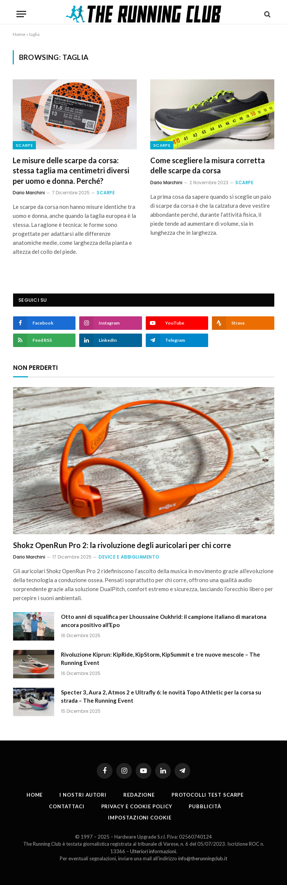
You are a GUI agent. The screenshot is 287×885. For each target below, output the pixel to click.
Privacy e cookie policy (136, 806)
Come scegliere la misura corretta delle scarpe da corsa (207, 165)
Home (19, 34)
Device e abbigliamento (129, 557)
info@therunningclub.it (202, 858)
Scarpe (24, 145)
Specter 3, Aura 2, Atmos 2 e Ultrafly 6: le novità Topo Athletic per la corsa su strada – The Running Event (161, 696)
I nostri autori (83, 795)
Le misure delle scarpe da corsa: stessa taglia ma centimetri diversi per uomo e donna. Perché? (71, 170)
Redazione (139, 795)
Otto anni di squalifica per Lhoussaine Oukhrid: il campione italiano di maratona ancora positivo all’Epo (163, 620)
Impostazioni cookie (139, 818)
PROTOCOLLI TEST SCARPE (208, 795)
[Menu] (21, 14)
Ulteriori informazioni (153, 851)
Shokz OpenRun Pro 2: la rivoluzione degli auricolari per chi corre (122, 545)
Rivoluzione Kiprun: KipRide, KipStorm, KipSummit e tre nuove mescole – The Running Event (160, 658)
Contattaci (66, 806)
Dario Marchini (29, 192)
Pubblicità (205, 806)
